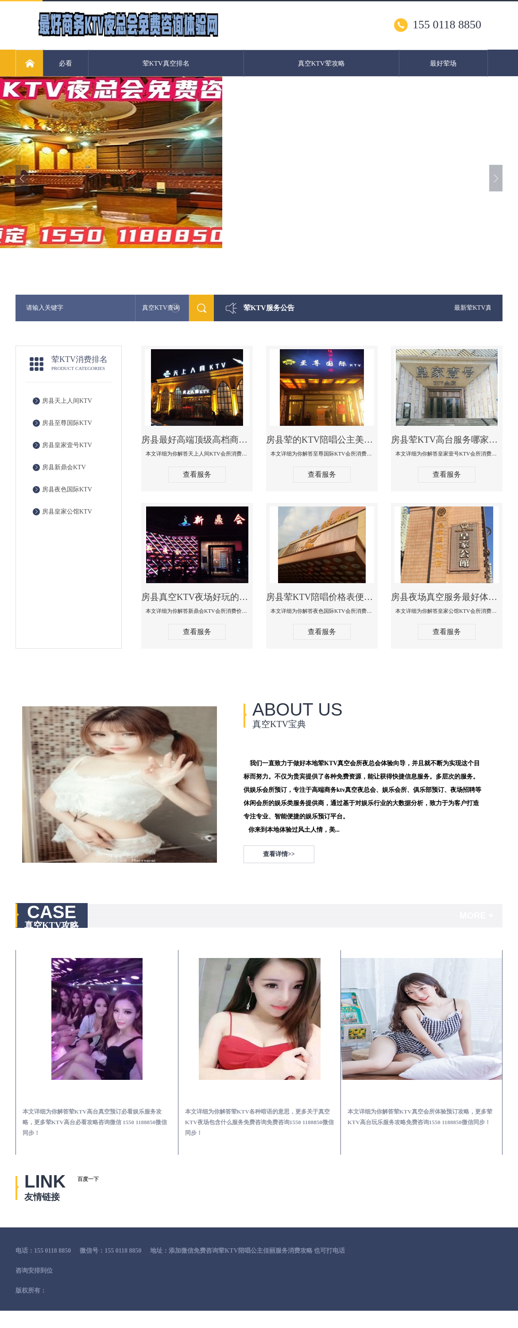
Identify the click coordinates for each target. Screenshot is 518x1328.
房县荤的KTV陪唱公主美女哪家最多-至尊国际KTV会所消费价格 (322, 439)
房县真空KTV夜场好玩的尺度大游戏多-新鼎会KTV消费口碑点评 (197, 597)
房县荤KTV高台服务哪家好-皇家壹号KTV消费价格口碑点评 (447, 439)
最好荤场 (443, 63)
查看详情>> (279, 854)
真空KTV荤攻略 (321, 63)
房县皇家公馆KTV (67, 511)
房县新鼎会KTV (64, 467)
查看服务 (197, 474)
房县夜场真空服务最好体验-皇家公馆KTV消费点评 (447, 597)
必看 (65, 63)
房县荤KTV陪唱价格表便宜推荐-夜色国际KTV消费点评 (322, 597)
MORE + (477, 915)
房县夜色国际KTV (67, 489)
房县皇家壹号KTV (67, 445)
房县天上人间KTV (67, 400)
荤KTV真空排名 (166, 63)
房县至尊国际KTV (67, 423)
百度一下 (88, 1179)
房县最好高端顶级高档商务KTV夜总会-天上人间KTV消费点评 (197, 439)
